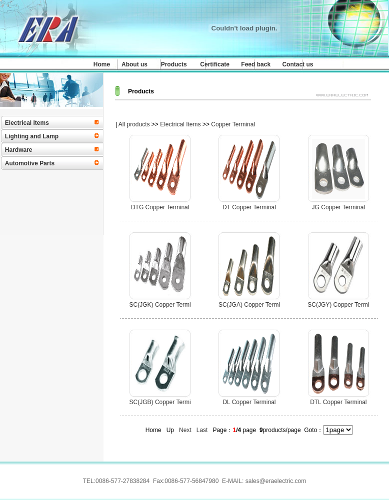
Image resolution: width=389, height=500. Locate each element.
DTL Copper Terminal (338, 402)
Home (102, 64)
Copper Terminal (233, 124)
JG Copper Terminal (339, 207)
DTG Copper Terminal (160, 207)
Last (202, 430)
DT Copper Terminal (249, 207)
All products (134, 124)
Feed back (255, 64)
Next (185, 430)
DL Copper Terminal (249, 402)
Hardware (18, 149)
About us (135, 64)
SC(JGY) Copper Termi (338, 304)
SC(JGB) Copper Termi (160, 402)
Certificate (215, 64)
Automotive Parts (29, 163)
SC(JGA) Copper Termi (249, 304)
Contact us (297, 64)
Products (174, 64)
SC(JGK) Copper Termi (160, 304)
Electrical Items (27, 122)
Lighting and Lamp (31, 136)
